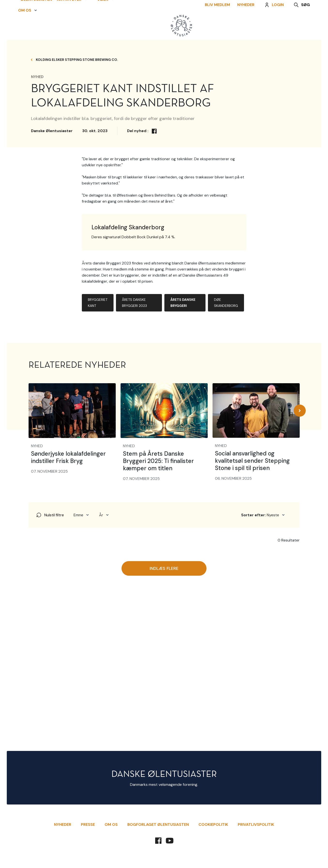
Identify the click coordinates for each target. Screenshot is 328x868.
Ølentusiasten (34, 20)
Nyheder (248, 26)
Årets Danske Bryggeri (182, 462)
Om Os (111, 824)
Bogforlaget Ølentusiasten (158, 824)
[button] (72, 20)
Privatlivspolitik (256, 824)
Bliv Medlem (219, 26)
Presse (88, 824)
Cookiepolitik (213, 824)
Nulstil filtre (50, 674)
